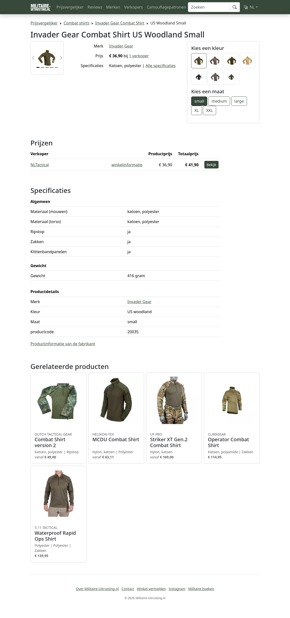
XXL (209, 110)
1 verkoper (139, 56)
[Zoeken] (209, 7)
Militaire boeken (201, 588)
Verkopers (133, 7)
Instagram (177, 588)
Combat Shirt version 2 (58, 440)
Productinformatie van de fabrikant (63, 343)
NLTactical (40, 164)
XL (196, 110)
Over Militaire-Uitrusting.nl (97, 588)
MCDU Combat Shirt (116, 437)
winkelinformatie (126, 164)
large (239, 101)
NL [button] (249, 7)
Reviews (95, 7)
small (199, 101)
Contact (128, 588)
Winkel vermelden (151, 588)
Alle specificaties (161, 65)
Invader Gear (121, 46)
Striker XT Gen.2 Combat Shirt (174, 440)
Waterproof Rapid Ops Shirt (58, 533)
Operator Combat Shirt (231, 440)
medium (219, 101)
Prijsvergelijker (70, 7)
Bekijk (211, 164)
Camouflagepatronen (166, 7)
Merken (113, 7)
